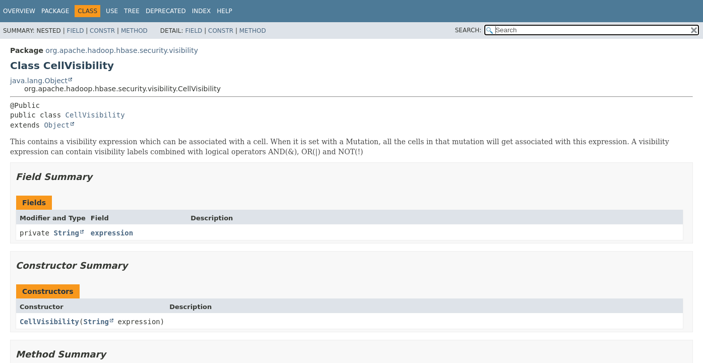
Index (201, 11)
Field (75, 30)
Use (112, 11)
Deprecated (166, 11)
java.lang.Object (39, 81)
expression (112, 233)
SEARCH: (468, 30)
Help (224, 11)
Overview (19, 11)
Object (57, 125)
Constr (102, 30)
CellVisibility (95, 115)
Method (134, 30)
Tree (132, 11)
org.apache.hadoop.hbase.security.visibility (121, 50)
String (66, 233)
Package (55, 11)
